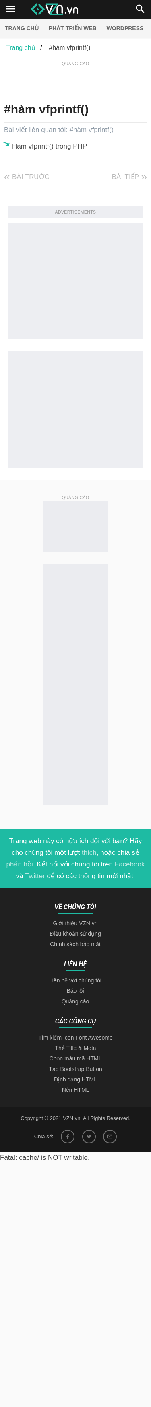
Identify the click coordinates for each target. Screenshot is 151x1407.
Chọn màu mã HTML (75, 1058)
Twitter (35, 876)
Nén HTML (75, 1090)
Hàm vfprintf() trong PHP (49, 146)
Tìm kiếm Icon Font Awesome (75, 1037)
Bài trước (31, 177)
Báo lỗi (75, 991)
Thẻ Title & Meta (75, 1048)
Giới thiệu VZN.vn (75, 923)
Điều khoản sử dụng (75, 933)
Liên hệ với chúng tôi (75, 980)
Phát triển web (73, 28)
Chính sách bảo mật (75, 944)
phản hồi (19, 864)
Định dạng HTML (75, 1079)
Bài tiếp (125, 177)
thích (89, 852)
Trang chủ (22, 28)
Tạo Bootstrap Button (75, 1069)
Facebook (130, 864)
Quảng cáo (75, 1001)
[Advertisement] (77, 78)
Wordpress (125, 28)
